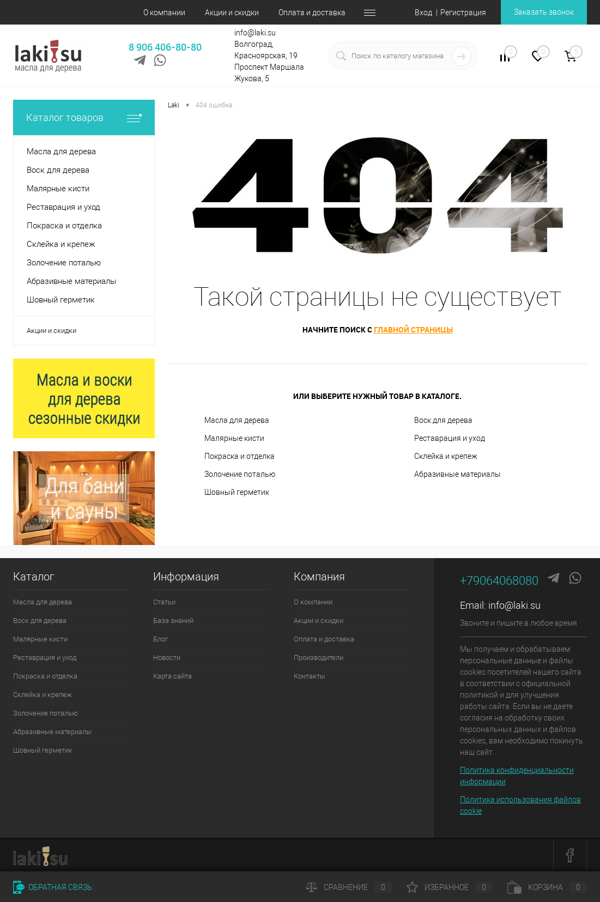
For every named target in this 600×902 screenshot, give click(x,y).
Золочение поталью (239, 474)
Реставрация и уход (449, 438)
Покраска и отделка (239, 456)
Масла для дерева (236, 420)
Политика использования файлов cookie (520, 805)
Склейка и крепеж (445, 456)
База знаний (173, 620)
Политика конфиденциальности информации (517, 776)
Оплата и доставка (312, 12)
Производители (318, 657)
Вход (423, 12)
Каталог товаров (84, 117)
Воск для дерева (443, 420)
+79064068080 (499, 581)
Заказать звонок (544, 12)
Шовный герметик (236, 492)
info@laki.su (514, 605)
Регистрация (463, 12)
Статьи (164, 602)
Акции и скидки (232, 12)
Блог (160, 639)
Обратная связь (52, 887)
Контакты (309, 676)
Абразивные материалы (457, 474)
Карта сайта (172, 676)
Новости (166, 657)
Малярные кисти (234, 438)
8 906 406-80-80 (165, 46)
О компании (164, 12)
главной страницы (413, 329)
